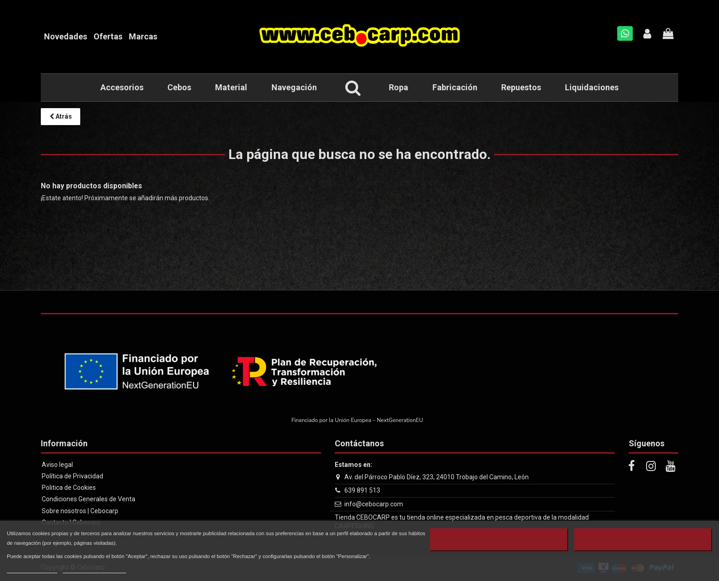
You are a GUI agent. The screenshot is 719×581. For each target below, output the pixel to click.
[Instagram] (651, 466)
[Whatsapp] (625, 33)
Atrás (61, 116)
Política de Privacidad (72, 476)
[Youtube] (671, 466)
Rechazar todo (499, 539)
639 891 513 (362, 490)
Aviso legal (57, 464)
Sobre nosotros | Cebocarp (80, 511)
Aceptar (643, 539)
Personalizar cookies (94, 569)
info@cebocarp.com (373, 504)
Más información (32, 569)
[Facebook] (631, 466)
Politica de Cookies (69, 487)
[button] (353, 87)
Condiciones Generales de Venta (88, 499)
